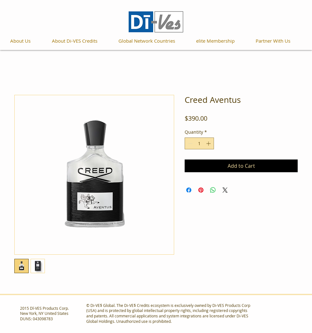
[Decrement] (190, 143)
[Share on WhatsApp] (213, 190)
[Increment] (209, 143)
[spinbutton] (199, 143)
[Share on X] (225, 190)
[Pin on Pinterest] (201, 190)
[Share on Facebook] (189, 190)
